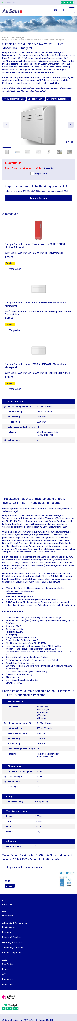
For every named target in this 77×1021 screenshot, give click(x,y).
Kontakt (5, 969)
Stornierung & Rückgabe (13, 947)
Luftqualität (7, 916)
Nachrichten (7, 904)
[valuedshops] (8, 998)
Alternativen (49, 168)
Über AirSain (7, 964)
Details (9, 263)
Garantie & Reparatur (11, 952)
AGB (4, 974)
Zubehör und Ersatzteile (58, 99)
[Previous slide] (6, 125)
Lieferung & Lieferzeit (12, 942)
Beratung (6, 932)
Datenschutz (8, 979)
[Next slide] (71, 125)
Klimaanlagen (18, 37)
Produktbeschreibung (14, 99)
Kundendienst (8, 927)
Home (5, 37)
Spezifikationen (35, 99)
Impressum (7, 984)
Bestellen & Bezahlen (11, 937)
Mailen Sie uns (38, 198)
